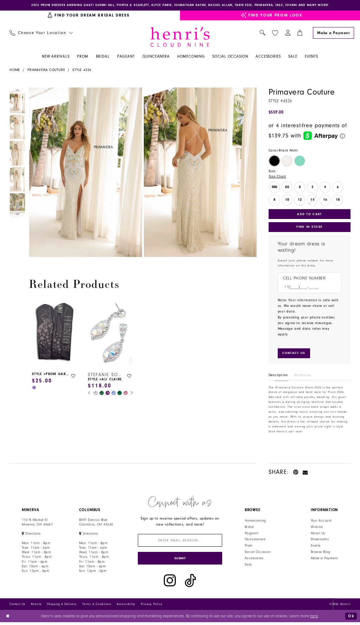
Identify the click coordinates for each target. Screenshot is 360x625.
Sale (248, 566)
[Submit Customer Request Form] (294, 355)
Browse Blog (320, 554)
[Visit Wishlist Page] (275, 33)
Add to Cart (309, 214)
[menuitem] (41, 34)
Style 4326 (81, 70)
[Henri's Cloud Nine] (180, 37)
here (314, 619)
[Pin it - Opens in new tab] (295, 473)
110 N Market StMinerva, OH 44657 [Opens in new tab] (37, 524)
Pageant (251, 535)
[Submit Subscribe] (180, 560)
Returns (36, 606)
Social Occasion (258, 554)
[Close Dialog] (8, 619)
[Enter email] (180, 542)
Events (316, 547)
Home (14, 70)
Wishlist (317, 529)
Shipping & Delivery (62, 606)
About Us (318, 535)
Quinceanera (255, 541)
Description (278, 377)
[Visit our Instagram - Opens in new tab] (170, 583)
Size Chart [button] (278, 177)
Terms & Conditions (96, 606)
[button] (288, 34)
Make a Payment (324, 560)
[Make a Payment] (333, 33)
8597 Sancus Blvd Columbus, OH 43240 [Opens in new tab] (96, 524)
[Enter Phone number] (307, 288)
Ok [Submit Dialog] (351, 618)
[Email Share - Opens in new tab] (305, 473)
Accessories (254, 560)
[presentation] (54, 333)
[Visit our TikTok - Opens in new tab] (190, 583)
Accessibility (126, 606)
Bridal (249, 529)
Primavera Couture (46, 70)
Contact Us (17, 606)
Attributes (302, 377)
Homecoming (255, 522)
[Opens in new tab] (31, 535)
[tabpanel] (84, 172)
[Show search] (262, 34)
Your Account (321, 522)
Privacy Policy (151, 606)
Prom (249, 547)
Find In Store (309, 228)
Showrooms (320, 541)
